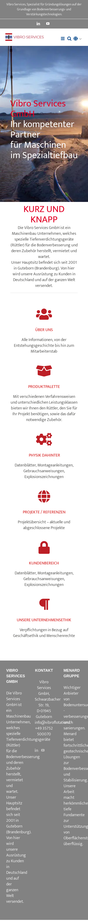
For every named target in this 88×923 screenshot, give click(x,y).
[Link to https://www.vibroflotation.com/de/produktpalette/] (44, 371)
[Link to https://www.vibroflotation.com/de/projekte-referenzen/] (44, 496)
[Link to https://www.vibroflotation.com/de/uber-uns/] (44, 314)
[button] (79, 39)
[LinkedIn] (36, 750)
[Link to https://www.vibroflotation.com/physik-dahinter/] (44, 439)
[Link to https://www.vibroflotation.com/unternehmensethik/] (44, 604)
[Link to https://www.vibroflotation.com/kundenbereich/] (44, 547)
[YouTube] (43, 750)
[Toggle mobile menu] (63, 38)
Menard (70, 733)
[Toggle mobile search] (69, 38)
